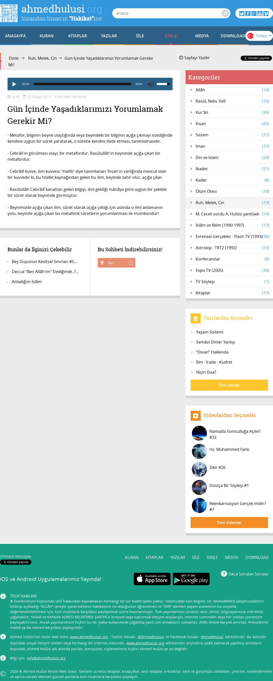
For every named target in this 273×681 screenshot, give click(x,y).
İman (232, 146)
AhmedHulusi (212, 636)
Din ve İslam (232, 157)
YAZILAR (109, 36)
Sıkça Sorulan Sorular (248, 574)
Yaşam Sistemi (209, 332)
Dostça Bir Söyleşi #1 (220, 487)
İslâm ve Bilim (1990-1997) (232, 225)
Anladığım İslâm (27, 281)
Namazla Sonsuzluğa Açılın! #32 (226, 433)
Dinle (14, 58)
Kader (232, 180)
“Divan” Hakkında (212, 352)
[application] (90, 84)
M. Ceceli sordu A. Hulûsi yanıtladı (232, 214)
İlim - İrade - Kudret (214, 362)
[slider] (82, 84)
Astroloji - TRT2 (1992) (232, 248)
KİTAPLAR (77, 36)
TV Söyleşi (232, 282)
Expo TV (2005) (232, 270)
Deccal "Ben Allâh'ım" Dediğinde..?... (45, 271)
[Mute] (151, 84)
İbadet (232, 169)
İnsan (232, 124)
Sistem (232, 135)
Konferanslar (232, 259)
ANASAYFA (15, 36)
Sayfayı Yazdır (194, 57)
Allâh (232, 90)
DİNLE (171, 36)
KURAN (47, 36)
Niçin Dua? (206, 372)
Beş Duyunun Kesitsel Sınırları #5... (44, 261)
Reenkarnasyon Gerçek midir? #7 (229, 505)
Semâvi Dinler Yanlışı (215, 342)
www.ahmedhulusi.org (89, 636)
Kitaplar (232, 293)
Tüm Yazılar (229, 385)
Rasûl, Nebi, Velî (232, 101)
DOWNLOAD (233, 36)
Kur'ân (232, 112)
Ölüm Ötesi (232, 191)
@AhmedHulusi (151, 636)
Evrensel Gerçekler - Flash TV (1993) (232, 236)
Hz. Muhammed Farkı (220, 451)
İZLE (140, 36)
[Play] (14, 84)
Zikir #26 (209, 469)
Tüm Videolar (229, 522)
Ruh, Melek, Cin (42, 58)
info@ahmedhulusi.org (46, 658)
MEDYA (202, 36)
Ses (120, 263)
